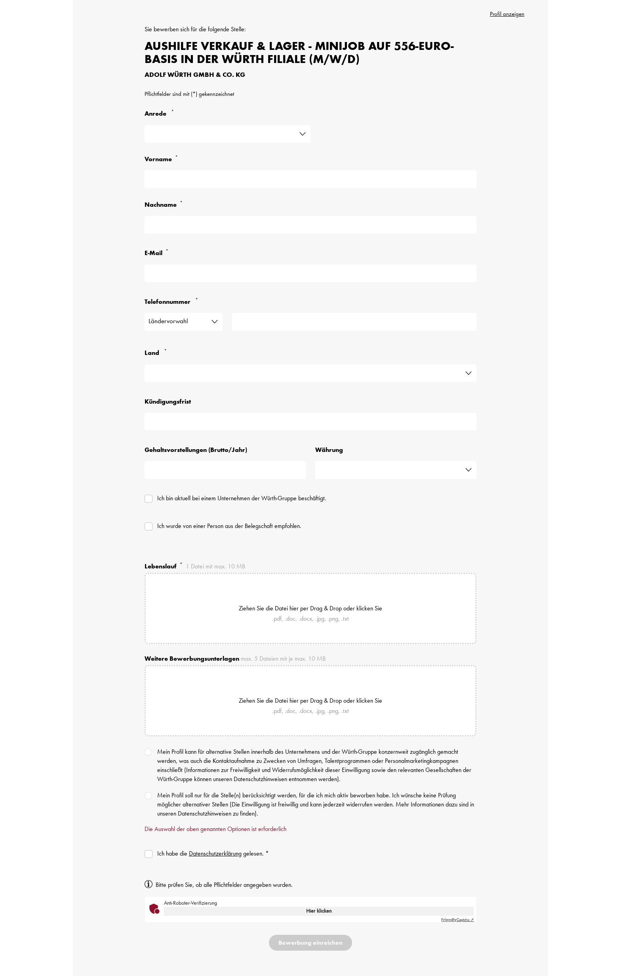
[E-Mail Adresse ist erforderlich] (311, 273)
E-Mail (158, 253)
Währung (329, 450)
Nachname (165, 204)
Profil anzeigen (507, 14)
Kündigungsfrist (168, 402)
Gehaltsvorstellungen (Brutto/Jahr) (196, 450)
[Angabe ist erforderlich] (227, 134)
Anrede (161, 113)
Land (157, 352)
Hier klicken (318, 911)
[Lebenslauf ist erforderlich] (206, 579)
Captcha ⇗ (457, 920)
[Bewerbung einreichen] (310, 943)
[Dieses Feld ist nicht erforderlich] (311, 421)
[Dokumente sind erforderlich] (206, 671)
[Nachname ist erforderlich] (311, 224)
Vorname (163, 159)
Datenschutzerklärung (215, 854)
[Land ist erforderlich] (311, 373)
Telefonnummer (173, 301)
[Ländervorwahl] (184, 321)
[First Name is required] (311, 179)
